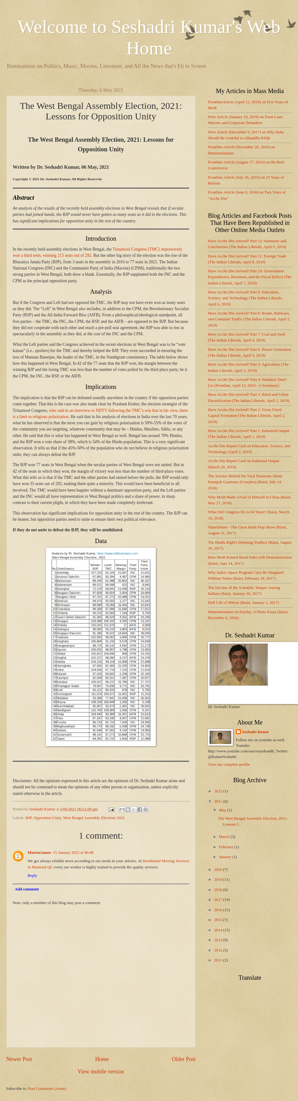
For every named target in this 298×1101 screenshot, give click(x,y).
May (223, 810)
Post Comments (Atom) (47, 1088)
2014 (218, 930)
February (226, 847)
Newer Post (19, 1059)
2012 (218, 950)
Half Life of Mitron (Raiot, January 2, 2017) (243, 602)
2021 (218, 801)
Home (102, 1059)
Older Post (184, 1059)
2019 (218, 879)
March (224, 837)
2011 (218, 960)
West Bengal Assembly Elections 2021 (94, 818)
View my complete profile (229, 764)
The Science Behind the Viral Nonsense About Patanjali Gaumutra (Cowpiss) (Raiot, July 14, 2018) (245, 482)
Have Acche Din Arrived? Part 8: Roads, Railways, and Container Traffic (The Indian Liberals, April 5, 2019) (249, 319)
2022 (218, 791)
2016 (218, 910)
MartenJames (39, 852)
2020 (218, 869)
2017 (218, 900)
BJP (28, 818)
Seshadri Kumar (255, 732)
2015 (218, 920)
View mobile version (101, 1071)
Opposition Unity (47, 818)
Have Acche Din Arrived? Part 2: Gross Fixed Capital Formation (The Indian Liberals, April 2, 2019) (246, 416)
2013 (218, 940)
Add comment (27, 889)
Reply (32, 875)
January (225, 857)
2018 (218, 890)
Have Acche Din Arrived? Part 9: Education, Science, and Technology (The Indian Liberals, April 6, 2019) (245, 298)
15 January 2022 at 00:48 (73, 852)
